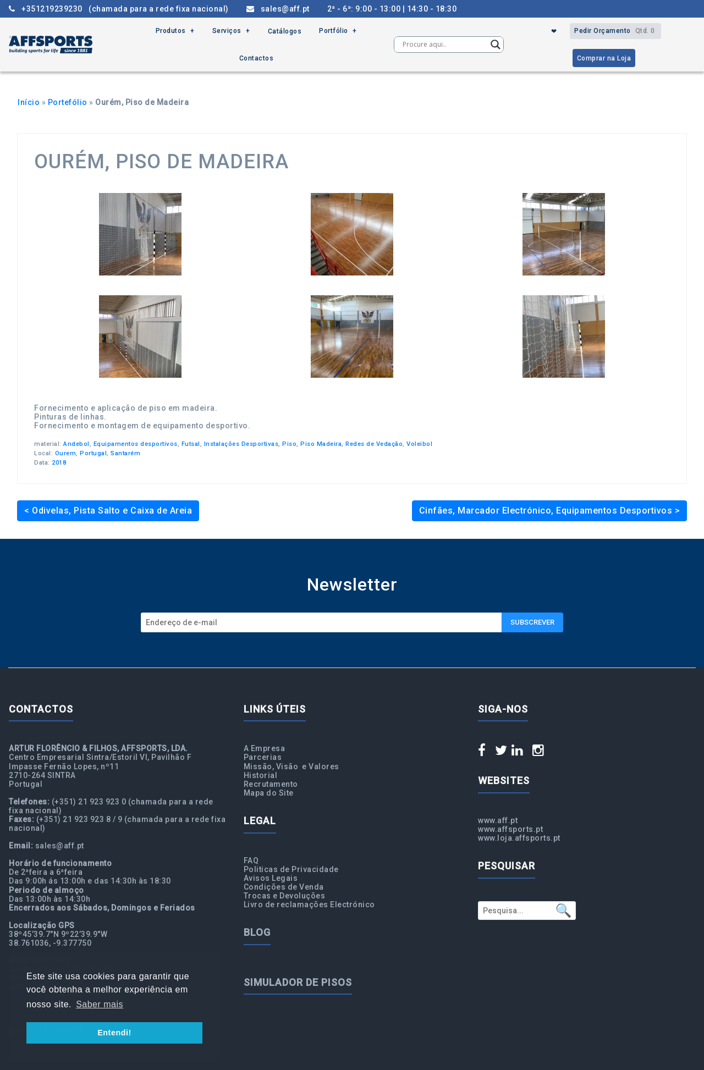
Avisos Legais (271, 878)
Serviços (226, 31)
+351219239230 (119, 8)
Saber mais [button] (99, 1004)
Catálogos (285, 31)
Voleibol (419, 444)
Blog (257, 932)
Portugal (93, 453)
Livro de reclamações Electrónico (309, 904)
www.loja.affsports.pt (519, 838)
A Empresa (264, 748)
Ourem (65, 453)
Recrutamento (271, 784)
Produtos (171, 31)
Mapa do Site (269, 792)
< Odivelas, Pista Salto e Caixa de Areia (108, 510)
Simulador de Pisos (298, 982)
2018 (59, 462)
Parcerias (263, 757)
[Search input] (444, 44)
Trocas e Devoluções (285, 895)
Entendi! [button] (114, 1032)
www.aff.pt (498, 820)
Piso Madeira (321, 444)
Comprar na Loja (604, 58)
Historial (261, 775)
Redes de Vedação (374, 444)
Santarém (125, 453)
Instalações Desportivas (241, 444)
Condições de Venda (284, 887)
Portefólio (67, 102)
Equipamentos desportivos (136, 444)
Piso (289, 444)
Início (29, 102)
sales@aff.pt (278, 8)
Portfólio (333, 31)
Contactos (256, 58)
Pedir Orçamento (615, 31)
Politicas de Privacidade (291, 869)
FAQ (251, 860)
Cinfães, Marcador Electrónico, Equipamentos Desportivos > (549, 510)
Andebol (76, 444)
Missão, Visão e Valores (291, 766)
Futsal (191, 444)
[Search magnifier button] (495, 44)
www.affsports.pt (510, 829)
